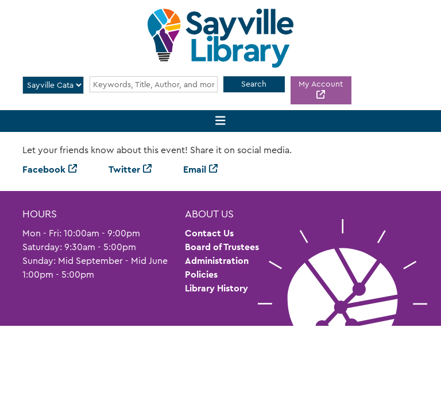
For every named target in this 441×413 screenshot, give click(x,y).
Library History (216, 288)
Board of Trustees (222, 247)
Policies (201, 274)
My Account (321, 83)
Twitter (124, 169)
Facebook (43, 169)
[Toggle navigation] (221, 121)
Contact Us (209, 233)
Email (194, 169)
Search (253, 83)
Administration (217, 260)
